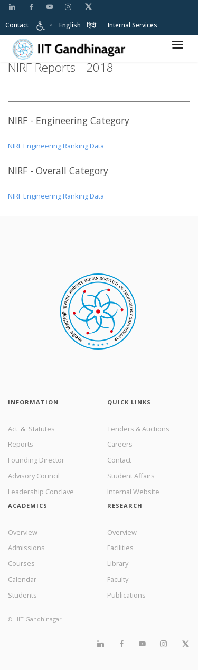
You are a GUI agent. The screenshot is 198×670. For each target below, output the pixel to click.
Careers (120, 444)
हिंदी (91, 25)
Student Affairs (131, 475)
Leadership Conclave (41, 491)
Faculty (117, 579)
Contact (17, 25)
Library (117, 563)
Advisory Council (34, 475)
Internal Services (132, 25)
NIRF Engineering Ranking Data (56, 145)
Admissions (26, 547)
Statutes (42, 428)
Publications (126, 595)
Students (22, 595)
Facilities (120, 547)
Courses (21, 563)
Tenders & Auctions (138, 428)
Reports (20, 444)
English (70, 25)
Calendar (22, 579)
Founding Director (36, 460)
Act (13, 428)
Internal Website (133, 491)
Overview (22, 532)
